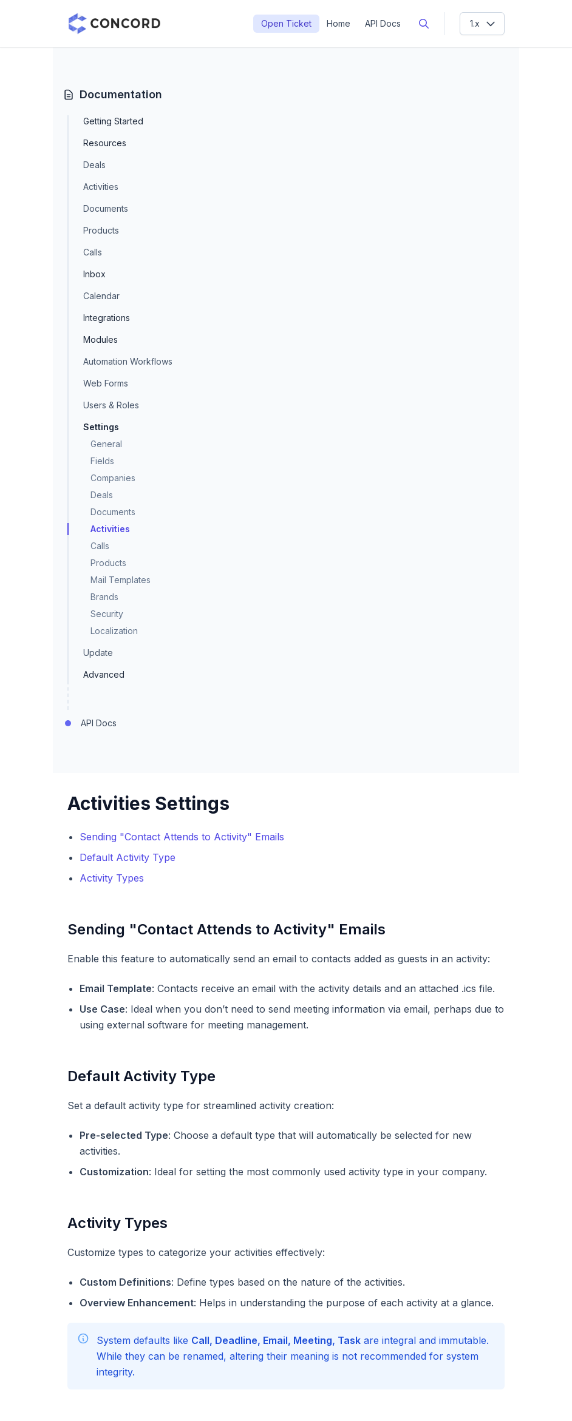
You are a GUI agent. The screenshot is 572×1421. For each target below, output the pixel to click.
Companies (112, 478)
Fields (102, 461)
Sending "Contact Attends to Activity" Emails (182, 837)
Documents (105, 208)
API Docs (383, 23)
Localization (114, 631)
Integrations (106, 318)
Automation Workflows (127, 361)
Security (106, 614)
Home (338, 23)
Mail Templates (120, 580)
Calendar (101, 296)
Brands (104, 597)
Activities (100, 186)
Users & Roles (111, 405)
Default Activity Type (127, 857)
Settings (101, 427)
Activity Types (112, 878)
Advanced (103, 675)
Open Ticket (286, 23)
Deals (94, 165)
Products (101, 230)
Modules (100, 340)
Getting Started (113, 121)
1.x (483, 24)
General (106, 444)
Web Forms (105, 383)
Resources (104, 143)
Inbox (94, 274)
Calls (92, 252)
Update (98, 652)
